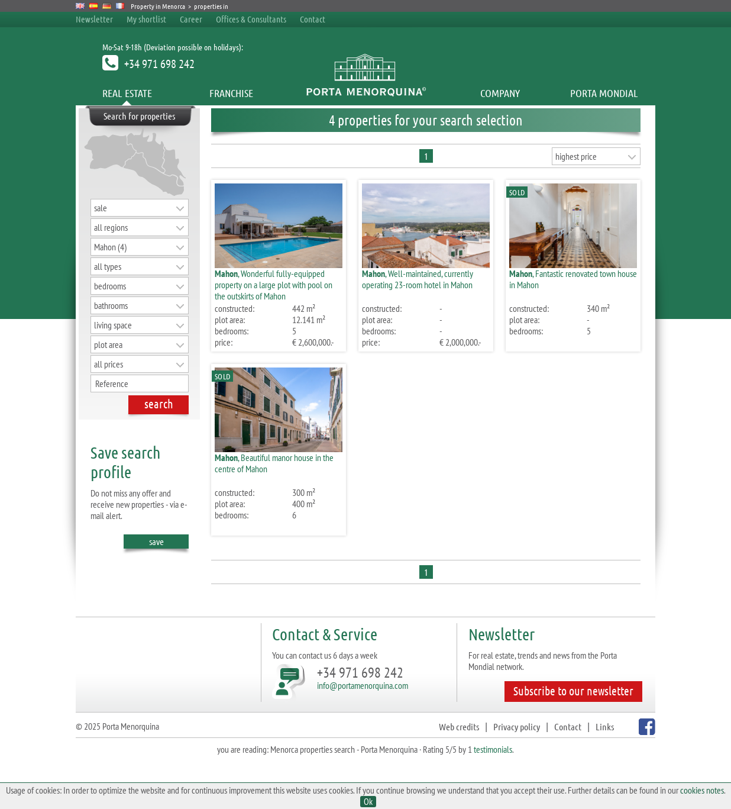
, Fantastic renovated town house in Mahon (573, 279)
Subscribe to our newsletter (573, 691)
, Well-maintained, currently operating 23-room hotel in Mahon (417, 279)
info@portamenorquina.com (362, 685)
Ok (368, 801)
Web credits (459, 726)
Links (605, 726)
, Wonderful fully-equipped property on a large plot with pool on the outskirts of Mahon (273, 284)
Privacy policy (516, 726)
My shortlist (146, 19)
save (156, 542)
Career (191, 19)
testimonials (493, 749)
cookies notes (702, 790)
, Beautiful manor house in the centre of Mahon (274, 463)
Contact (312, 19)
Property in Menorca (158, 6)
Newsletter (94, 19)
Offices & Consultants (252, 19)
